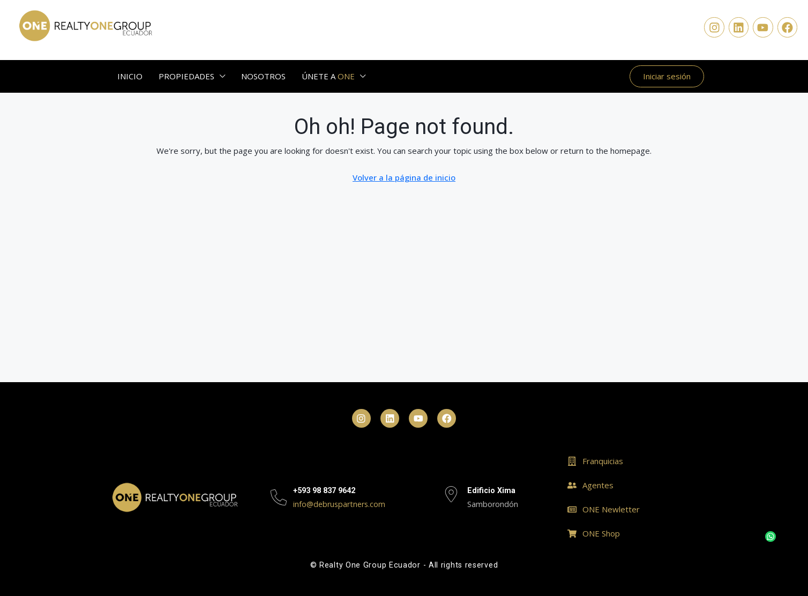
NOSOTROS (263, 76)
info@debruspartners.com (339, 504)
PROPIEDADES (186, 76)
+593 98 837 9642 (324, 490)
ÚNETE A (328, 76)
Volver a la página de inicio (404, 177)
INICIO (130, 76)
